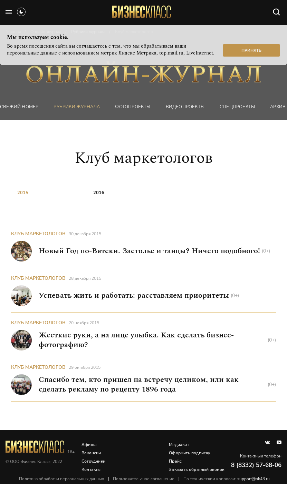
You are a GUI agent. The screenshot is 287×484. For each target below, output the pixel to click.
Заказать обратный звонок (196, 469)
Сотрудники (93, 461)
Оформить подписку (189, 453)
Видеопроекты (185, 107)
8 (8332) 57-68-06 (256, 465)
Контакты (91, 469)
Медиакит (179, 444)
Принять (251, 50)
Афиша (89, 444)
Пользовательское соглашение (143, 479)
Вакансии (91, 453)
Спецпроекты (237, 107)
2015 (22, 193)
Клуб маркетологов (38, 233)
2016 (98, 193)
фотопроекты (132, 107)
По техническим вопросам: (226, 479)
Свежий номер (19, 107)
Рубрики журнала (77, 107)
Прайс (175, 461)
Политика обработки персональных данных (61, 479)
